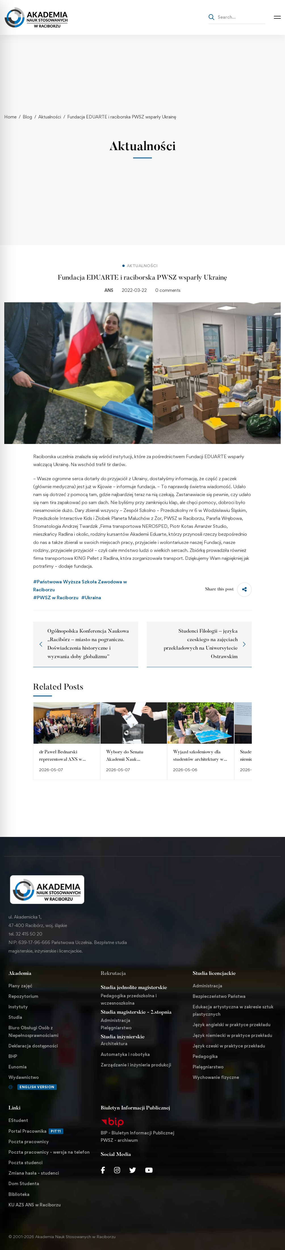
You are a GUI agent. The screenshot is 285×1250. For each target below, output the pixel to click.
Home (10, 117)
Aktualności (49, 117)
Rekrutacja (113, 973)
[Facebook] (103, 1170)
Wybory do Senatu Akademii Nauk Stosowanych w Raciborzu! (133, 759)
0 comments (168, 290)
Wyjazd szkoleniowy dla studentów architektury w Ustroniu (198, 759)
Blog (27, 117)
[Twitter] (132, 1170)
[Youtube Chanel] (148, 1170)
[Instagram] (117, 1170)
